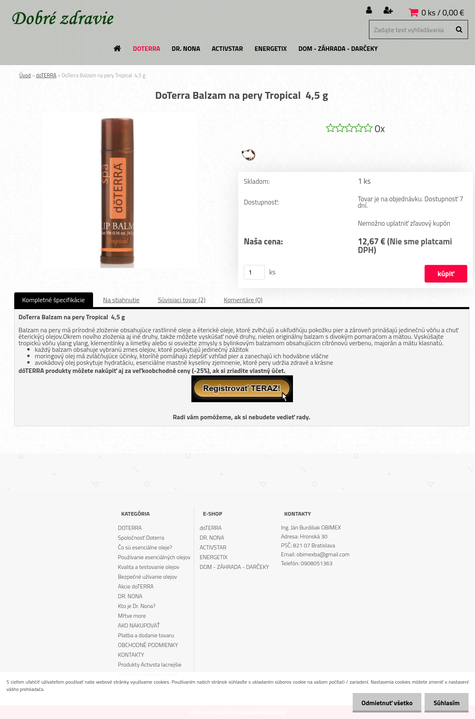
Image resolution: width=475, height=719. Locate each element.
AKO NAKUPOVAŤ (139, 625)
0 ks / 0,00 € (442, 12)
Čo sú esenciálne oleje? (145, 547)
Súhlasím (445, 703)
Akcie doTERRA (136, 586)
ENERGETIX (213, 557)
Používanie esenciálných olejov (154, 557)
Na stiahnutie (121, 300)
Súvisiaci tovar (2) (181, 300)
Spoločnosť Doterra (141, 537)
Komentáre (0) (243, 300)
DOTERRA (130, 527)
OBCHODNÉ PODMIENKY (148, 645)
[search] (459, 29)
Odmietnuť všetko (383, 703)
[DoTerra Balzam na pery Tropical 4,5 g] (119, 116)
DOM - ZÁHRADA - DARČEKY (234, 566)
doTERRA (46, 75)
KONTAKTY (131, 654)
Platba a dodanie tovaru (146, 635)
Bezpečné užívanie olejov (147, 576)
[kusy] (254, 272)
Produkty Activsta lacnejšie (149, 664)
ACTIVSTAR (213, 547)
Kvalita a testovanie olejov (148, 566)
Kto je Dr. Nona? (136, 605)
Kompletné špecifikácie (53, 300)
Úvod (25, 75)
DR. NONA (130, 596)
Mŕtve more (132, 615)
